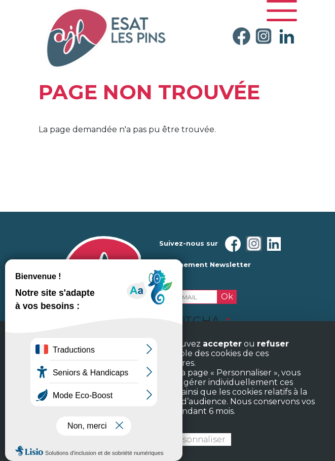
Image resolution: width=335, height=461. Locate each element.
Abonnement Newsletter (205, 264)
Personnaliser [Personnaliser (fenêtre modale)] (197, 439)
